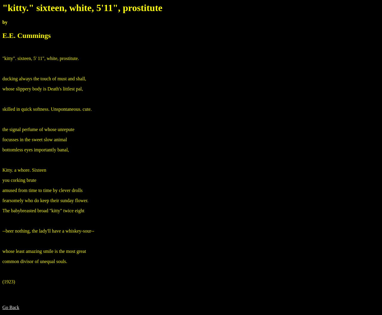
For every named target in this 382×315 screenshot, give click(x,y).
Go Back (10, 307)
